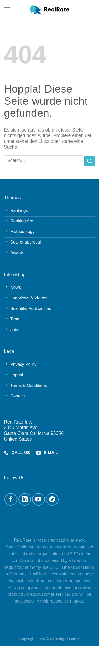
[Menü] (7, 9)
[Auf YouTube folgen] (38, 499)
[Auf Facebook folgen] (10, 499)
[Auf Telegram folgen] (52, 499)
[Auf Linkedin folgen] (24, 499)
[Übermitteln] (89, 161)
